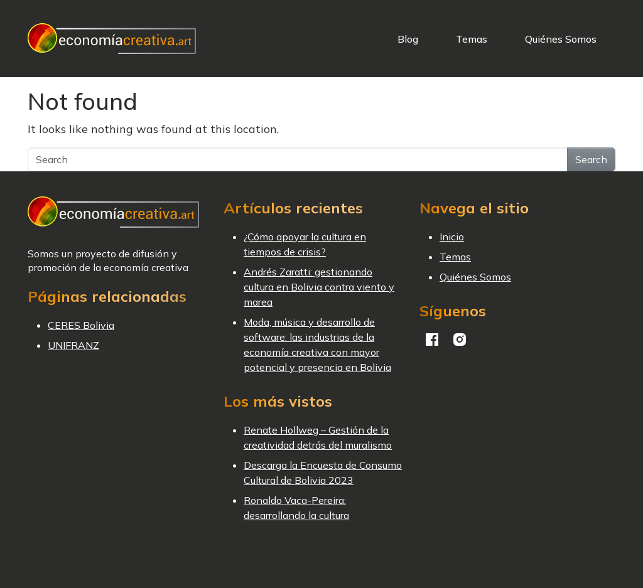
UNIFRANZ (73, 345)
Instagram (459, 339)
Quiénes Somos (561, 39)
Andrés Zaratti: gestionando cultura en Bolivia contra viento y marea (319, 286)
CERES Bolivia (81, 325)
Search (591, 159)
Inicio (452, 236)
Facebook (432, 339)
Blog (407, 39)
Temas (471, 39)
